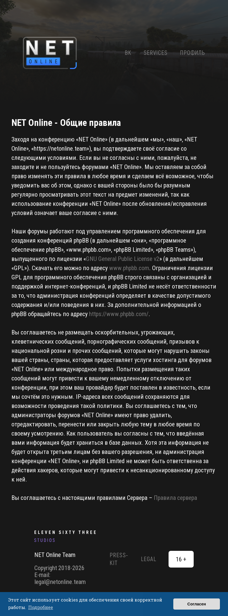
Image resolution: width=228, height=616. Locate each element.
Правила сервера (175, 497)
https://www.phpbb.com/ (118, 314)
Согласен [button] (196, 604)
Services (156, 53)
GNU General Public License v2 (122, 258)
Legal (148, 559)
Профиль (192, 53)
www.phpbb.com (129, 268)
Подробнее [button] (40, 607)
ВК (128, 53)
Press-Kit (119, 559)
